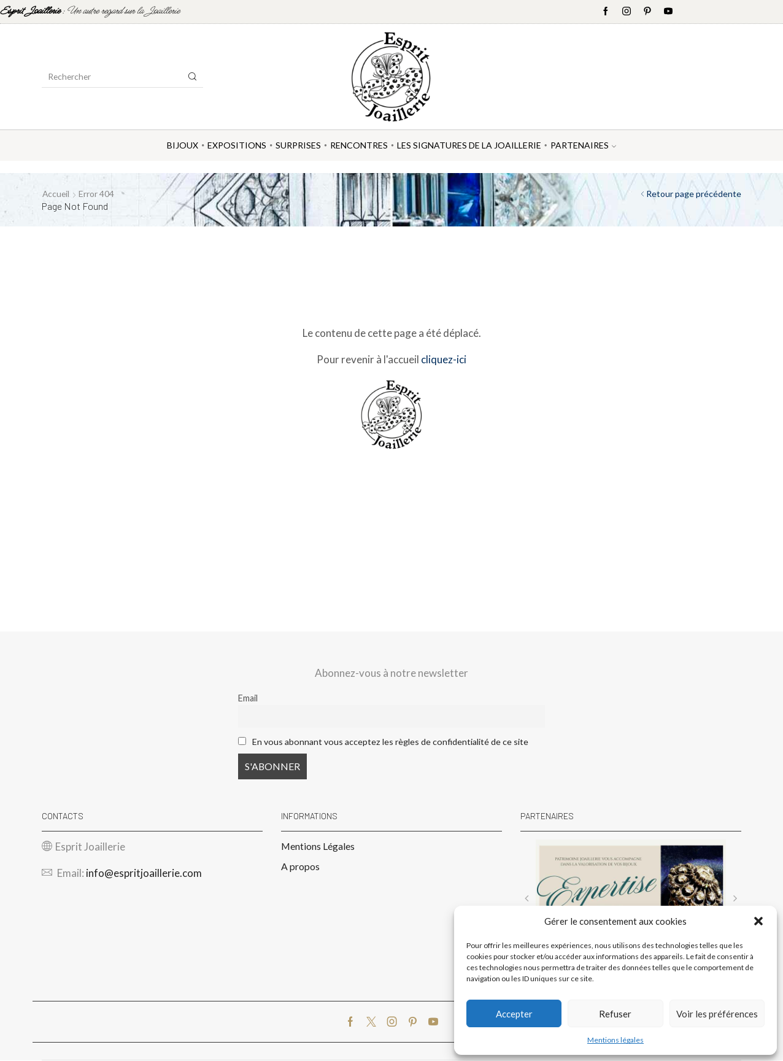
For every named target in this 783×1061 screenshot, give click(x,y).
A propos (300, 867)
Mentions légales (615, 1039)
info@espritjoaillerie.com (144, 873)
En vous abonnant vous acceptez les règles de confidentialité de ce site (390, 741)
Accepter (514, 1013)
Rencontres (359, 145)
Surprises (298, 145)
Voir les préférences (717, 1013)
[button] (758, 921)
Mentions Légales (318, 846)
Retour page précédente (693, 193)
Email (248, 698)
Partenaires (583, 145)
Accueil (56, 193)
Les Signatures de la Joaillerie (469, 145)
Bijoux (182, 145)
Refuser (615, 1013)
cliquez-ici (443, 359)
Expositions (236, 145)
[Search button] (192, 76)
